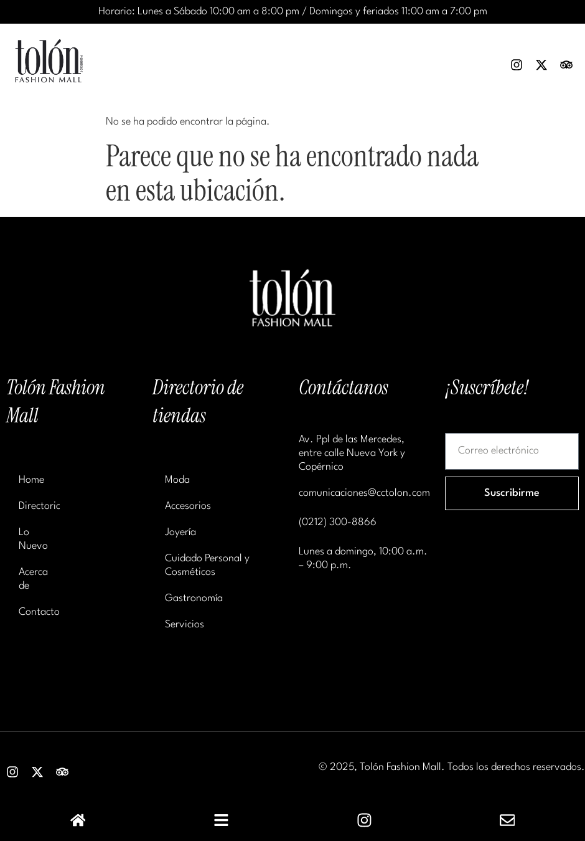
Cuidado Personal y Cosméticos (207, 565)
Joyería (180, 532)
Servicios (184, 624)
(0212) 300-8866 (338, 522)
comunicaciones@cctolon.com (364, 493)
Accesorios (188, 506)
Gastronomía (194, 598)
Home (31, 480)
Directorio (39, 506)
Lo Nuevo (33, 539)
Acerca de (33, 579)
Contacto (39, 612)
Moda (177, 480)
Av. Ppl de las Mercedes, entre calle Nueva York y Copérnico (352, 453)
